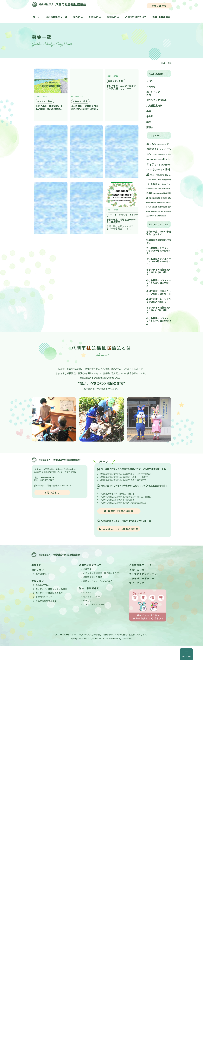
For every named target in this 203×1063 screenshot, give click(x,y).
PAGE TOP (186, 653)
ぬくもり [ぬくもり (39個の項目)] (151, 144)
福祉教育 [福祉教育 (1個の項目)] (160, 207)
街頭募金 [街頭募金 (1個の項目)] (153, 211)
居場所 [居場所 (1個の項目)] (159, 188)
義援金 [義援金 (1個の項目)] (165, 207)
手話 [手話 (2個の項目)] (150, 198)
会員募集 (87, 569)
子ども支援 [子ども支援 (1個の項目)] (149, 188)
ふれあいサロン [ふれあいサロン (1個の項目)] (161, 144)
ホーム (36, 17)
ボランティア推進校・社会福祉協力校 (101, 573)
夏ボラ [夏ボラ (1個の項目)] (160, 184)
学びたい (78, 17)
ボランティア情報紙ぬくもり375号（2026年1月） (158, 272)
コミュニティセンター (93, 604)
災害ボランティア (44, 597)
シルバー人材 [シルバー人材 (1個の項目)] (161, 154)
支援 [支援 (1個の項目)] (153, 198)
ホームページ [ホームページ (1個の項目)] (158, 159)
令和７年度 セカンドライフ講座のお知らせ (158, 300)
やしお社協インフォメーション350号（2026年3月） (158, 251)
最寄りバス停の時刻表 (120, 511)
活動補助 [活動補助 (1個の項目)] (159, 202)
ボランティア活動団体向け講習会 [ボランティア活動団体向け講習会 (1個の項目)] (158, 175)
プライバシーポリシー (141, 578)
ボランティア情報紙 (156, 100)
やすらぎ (87, 592)
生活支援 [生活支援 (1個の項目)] (154, 207)
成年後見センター (44, 573)
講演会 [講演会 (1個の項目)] (166, 211)
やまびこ (87, 600)
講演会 (149, 127)
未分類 (149, 116)
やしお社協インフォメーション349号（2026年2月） (158, 261)
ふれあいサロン (43, 585)
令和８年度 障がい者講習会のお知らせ (158, 233)
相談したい (95, 17)
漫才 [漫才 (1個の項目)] (163, 202)
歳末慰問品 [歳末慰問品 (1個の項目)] (164, 198)
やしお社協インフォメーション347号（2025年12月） (158, 321)
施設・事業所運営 (89, 588)
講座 (148, 122)
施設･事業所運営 (161, 17)
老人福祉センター (91, 596)
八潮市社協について (135, 17)
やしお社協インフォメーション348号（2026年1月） (158, 283)
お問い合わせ (159, 5)
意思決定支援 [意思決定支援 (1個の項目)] (158, 193)
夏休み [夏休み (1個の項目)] (164, 184)
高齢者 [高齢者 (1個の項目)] (164, 216)
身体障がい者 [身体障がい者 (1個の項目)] (152, 216)
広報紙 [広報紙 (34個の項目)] (149, 193)
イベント (150, 81)
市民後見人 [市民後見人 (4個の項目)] (166, 188)
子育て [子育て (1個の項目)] (155, 188)
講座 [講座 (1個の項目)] (162, 211)
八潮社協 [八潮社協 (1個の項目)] (158, 179)
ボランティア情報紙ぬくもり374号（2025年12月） (158, 310)
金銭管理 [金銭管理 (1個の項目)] (159, 216)
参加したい (113, 17)
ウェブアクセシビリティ (143, 574)
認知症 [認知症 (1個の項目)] (158, 211)
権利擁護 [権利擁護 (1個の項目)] (157, 198)
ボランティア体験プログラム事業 (51, 589)
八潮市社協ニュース (56, 17)
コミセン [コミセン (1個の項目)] (154, 154)
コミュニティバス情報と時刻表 (120, 528)
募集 (148, 95)
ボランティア (153, 92)
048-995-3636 (47, 477)
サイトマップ (136, 582)
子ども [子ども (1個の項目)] (168, 184)
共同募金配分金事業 (92, 577)
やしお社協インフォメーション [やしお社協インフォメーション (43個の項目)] (159, 149)
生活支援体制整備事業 (46, 601)
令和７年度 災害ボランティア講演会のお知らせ (158, 292)
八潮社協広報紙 (154, 105)
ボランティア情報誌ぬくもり (49, 593)
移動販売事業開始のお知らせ (158, 241)
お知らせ (150, 86)
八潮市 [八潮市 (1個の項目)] (154, 179)
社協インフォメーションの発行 (97, 581)
